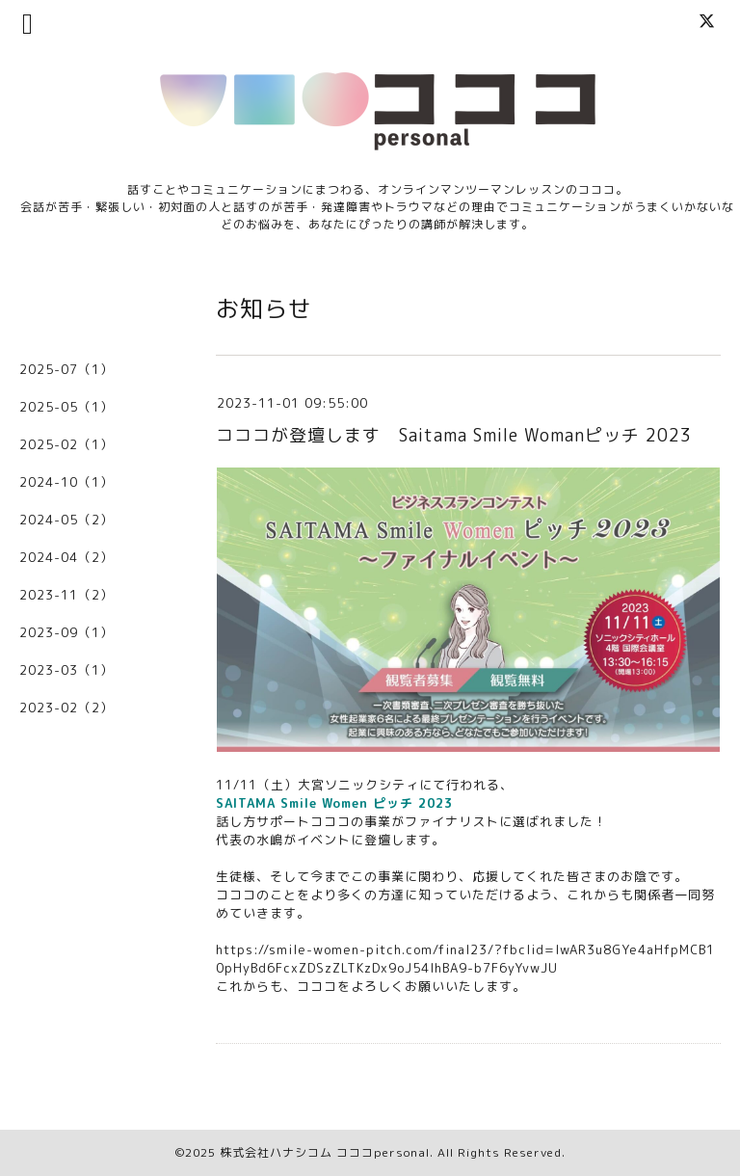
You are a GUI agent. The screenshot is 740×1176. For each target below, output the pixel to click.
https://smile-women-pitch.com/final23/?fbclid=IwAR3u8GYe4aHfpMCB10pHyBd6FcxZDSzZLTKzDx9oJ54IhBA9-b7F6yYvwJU (465, 958)
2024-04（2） (66, 557)
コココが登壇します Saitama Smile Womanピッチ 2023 (454, 435)
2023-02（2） (66, 707)
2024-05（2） (66, 519)
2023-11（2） (66, 594)
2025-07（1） (66, 369)
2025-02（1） (66, 444)
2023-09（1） (66, 632)
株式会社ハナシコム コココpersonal (325, 1152)
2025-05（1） (66, 406)
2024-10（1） (66, 482)
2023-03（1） (66, 670)
